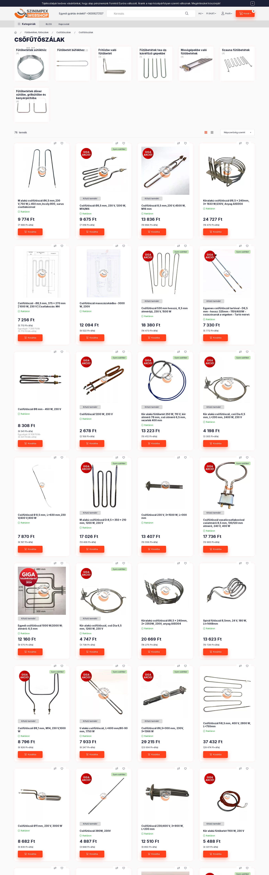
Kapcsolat (64, 24)
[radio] (212, 132)
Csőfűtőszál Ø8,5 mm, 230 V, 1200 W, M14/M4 (103, 207)
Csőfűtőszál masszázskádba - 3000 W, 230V (102, 305)
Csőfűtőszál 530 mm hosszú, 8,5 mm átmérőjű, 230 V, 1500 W (164, 310)
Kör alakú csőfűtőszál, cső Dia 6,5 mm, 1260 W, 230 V (101, 627)
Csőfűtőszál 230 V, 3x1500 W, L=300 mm (164, 516)
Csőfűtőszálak (63, 32)
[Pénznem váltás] (210, 13)
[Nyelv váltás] (200, 13)
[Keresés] (187, 13)
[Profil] (227, 13)
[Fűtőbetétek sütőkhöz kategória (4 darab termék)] (31, 50)
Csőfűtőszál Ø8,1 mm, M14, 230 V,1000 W (42, 730)
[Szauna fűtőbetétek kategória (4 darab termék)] (236, 50)
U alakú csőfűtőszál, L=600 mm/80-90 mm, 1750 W (104, 730)
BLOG (49, 24)
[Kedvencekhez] (62, 143)
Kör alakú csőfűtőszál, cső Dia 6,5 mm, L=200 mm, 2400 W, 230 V (224, 416)
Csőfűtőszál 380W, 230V (95, 830)
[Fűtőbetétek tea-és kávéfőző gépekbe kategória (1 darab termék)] (155, 51)
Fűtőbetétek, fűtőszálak (37, 32)
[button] (26, 23)
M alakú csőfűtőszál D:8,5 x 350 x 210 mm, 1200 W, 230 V (103, 521)
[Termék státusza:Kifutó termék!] (90, 198)
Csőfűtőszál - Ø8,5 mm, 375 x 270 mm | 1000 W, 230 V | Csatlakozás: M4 (42, 305)
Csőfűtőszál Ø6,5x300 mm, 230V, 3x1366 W (162, 730)
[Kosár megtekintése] (245, 13)
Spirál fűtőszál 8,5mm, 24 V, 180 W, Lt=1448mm (225, 622)
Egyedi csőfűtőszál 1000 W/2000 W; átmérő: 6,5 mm (40, 627)
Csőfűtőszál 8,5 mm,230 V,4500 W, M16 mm (163, 207)
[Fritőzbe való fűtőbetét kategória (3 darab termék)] (113, 51)
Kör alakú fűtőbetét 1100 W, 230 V (223, 830)
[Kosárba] (30, 231)
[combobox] (151, 13)
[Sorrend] (237, 132)
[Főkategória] (15, 32)
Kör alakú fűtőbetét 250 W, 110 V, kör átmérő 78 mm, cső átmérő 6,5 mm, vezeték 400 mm (163, 417)
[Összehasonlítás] (55, 143)
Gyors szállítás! (119, 149)
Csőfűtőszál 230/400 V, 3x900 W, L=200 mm (162, 827)
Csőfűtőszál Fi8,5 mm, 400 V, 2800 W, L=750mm (227, 725)
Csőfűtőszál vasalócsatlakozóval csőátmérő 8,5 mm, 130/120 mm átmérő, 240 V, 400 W (223, 522)
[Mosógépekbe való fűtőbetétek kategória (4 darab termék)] (196, 51)
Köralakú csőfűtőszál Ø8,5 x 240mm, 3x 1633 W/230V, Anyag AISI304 (226, 202)
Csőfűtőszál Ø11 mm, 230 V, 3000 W (40, 825)
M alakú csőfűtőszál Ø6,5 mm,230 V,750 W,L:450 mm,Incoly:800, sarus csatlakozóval (41, 203)
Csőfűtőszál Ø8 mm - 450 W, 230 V (39, 409)
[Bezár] (252, 3)
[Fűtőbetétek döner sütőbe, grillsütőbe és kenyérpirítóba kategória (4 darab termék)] (31, 94)
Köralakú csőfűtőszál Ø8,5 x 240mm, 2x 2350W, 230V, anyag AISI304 (164, 622)
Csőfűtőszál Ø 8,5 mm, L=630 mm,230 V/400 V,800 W (42, 516)
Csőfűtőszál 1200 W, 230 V (96, 414)
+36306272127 (94, 13)
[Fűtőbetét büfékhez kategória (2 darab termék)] (71, 50)
